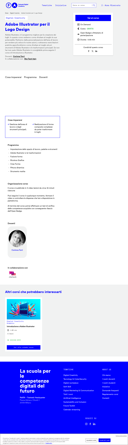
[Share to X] (92, 51)
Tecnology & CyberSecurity (75, 379)
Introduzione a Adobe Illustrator (21, 326)
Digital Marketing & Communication (78, 390)
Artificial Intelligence (72, 398)
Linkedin (94, 424)
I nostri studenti (108, 383)
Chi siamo (106, 375)
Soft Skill (67, 387)
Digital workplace (70, 383)
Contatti (105, 398)
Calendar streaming (71, 409)
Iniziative (106, 387)
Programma (30, 77)
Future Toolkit (69, 406)
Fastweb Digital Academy (10, 386)
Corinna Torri (19, 56)
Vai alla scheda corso (23, 347)
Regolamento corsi (110, 394)
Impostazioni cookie (91, 440)
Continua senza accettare (121, 435)
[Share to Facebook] (89, 51)
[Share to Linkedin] (96, 51)
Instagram (86, 424)
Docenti (43, 77)
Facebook (90, 424)
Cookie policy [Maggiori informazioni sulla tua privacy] (48, 443)
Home (6, 13)
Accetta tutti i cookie (105, 440)
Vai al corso (93, 18)
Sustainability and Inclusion (74, 402)
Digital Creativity (15, 13)
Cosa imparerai (13, 77)
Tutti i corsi (68, 394)
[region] (64, 439)
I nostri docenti (108, 379)
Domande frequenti (110, 390)
